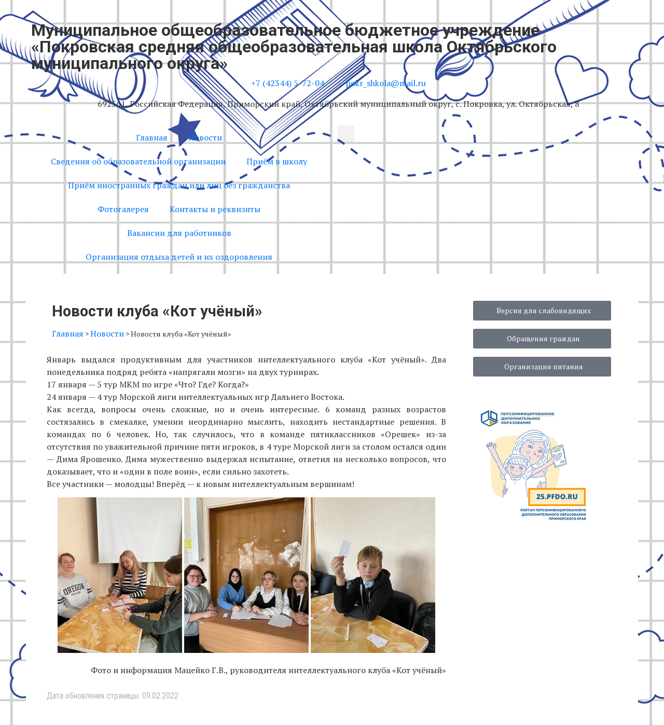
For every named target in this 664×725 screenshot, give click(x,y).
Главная (152, 137)
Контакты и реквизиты (215, 209)
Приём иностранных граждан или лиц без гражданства (179, 185)
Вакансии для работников (179, 233)
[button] (345, 134)
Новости (205, 137)
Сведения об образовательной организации (138, 161)
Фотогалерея (123, 209)
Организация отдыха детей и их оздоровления (179, 256)
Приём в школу (276, 161)
